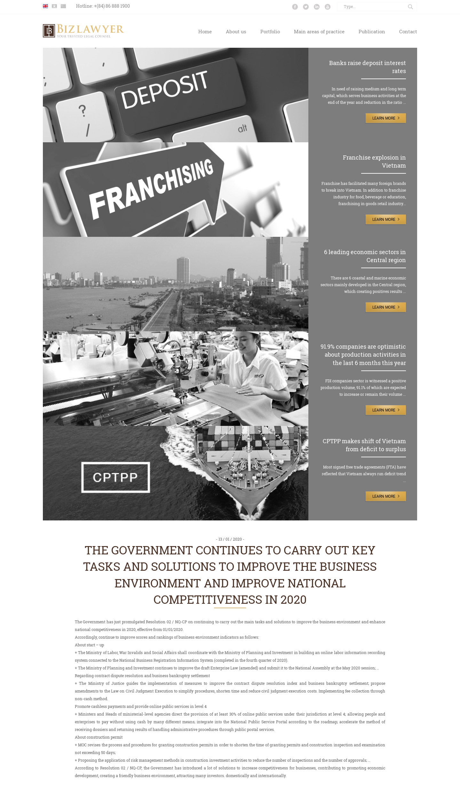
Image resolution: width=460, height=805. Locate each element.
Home (205, 31)
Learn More (383, 118)
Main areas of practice (319, 31)
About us (236, 31)
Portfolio (270, 31)
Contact (408, 31)
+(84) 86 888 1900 (112, 6)
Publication (372, 31)
